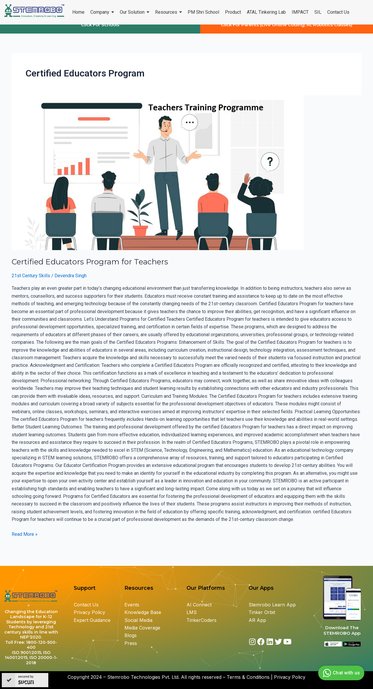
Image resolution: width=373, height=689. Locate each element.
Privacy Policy (89, 612)
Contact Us (86, 605)
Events (131, 605)
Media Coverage (142, 628)
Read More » (25, 538)
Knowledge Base (142, 612)
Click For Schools (100, 30)
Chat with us (340, 673)
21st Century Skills (31, 281)
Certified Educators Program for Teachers (90, 267)
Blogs (131, 635)
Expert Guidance (92, 620)
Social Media (138, 620)
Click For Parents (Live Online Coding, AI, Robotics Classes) (286, 30)
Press (130, 643)
